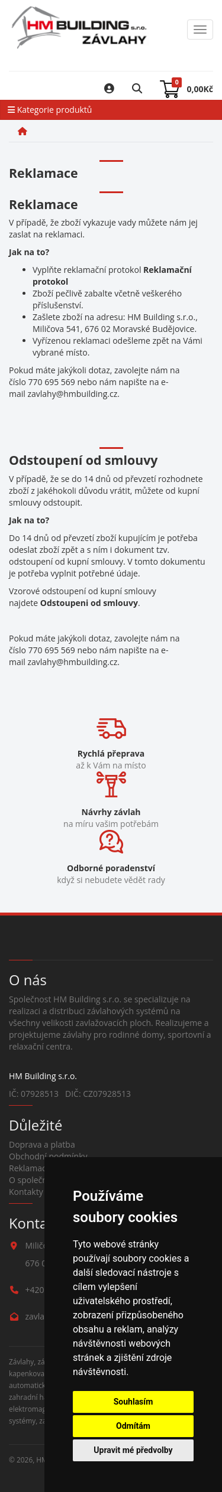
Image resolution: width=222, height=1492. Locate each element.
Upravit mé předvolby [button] (133, 1450)
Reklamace (29, 1168)
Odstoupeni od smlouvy (89, 602)
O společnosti (35, 1179)
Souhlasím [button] (133, 1401)
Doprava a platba (42, 1144)
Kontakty (26, 1191)
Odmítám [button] (133, 1426)
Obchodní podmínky (48, 1156)
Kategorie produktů (50, 109)
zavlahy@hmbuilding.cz (72, 393)
